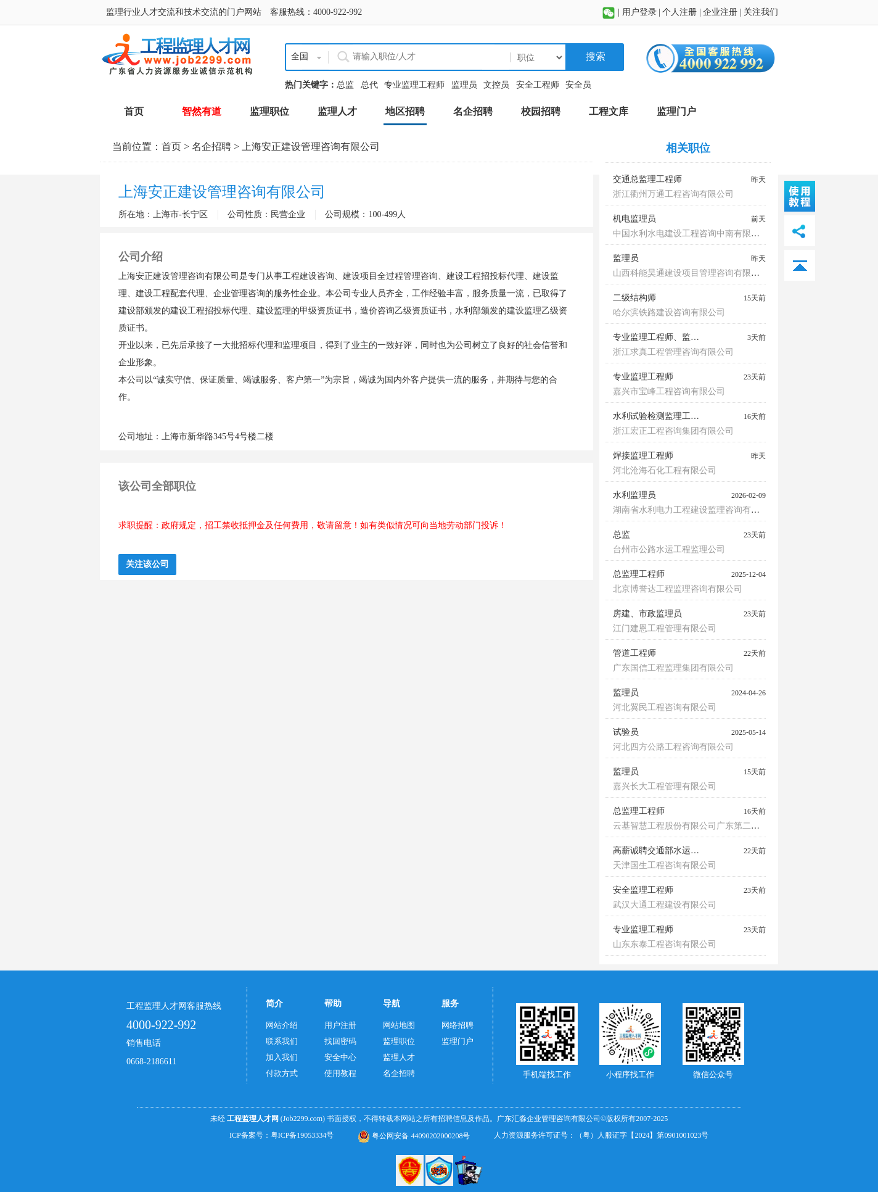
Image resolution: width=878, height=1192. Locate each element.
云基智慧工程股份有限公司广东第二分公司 (695, 825)
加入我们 (282, 1057)
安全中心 (340, 1057)
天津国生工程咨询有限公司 (664, 865)
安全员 (578, 84)
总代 (369, 84)
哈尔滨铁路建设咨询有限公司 (669, 312)
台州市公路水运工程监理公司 (669, 549)
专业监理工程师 (414, 84)
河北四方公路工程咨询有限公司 (673, 746)
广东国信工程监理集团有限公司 (673, 668)
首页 (171, 146)
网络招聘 (457, 1025)
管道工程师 (634, 653)
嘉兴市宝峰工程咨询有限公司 (669, 391)
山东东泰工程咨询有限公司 (664, 944)
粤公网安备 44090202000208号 (414, 1136)
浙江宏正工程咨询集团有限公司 (673, 431)
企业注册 (720, 12)
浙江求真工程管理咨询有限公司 (673, 352)
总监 (345, 84)
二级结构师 (634, 297)
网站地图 (399, 1025)
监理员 (464, 84)
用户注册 (340, 1025)
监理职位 (399, 1041)
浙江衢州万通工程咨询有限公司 (673, 194)
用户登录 (639, 12)
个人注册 (679, 12)
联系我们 (282, 1041)
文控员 (496, 84)
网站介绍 (282, 1025)
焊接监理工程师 (643, 455)
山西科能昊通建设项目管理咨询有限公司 (690, 273)
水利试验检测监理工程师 (660, 416)
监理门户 (457, 1041)
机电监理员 (634, 218)
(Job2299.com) (303, 1118)
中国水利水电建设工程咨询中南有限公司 (690, 233)
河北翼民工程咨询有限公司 (664, 707)
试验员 (626, 732)
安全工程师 (537, 84)
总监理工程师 (639, 574)
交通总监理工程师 (647, 179)
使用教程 (340, 1073)
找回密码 (340, 1041)
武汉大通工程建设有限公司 (664, 904)
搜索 (594, 56)
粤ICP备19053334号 (302, 1135)
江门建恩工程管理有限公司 (664, 628)
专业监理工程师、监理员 (660, 337)
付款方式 (282, 1073)
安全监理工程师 (643, 890)
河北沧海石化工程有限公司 (664, 470)
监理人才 (399, 1057)
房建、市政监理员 (647, 613)
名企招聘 (211, 146)
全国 (299, 56)
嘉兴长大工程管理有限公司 (664, 786)
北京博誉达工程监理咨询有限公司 (677, 589)
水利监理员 (634, 495)
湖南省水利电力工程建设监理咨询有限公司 (695, 510)
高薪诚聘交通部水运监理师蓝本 (673, 850)
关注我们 (761, 12)
